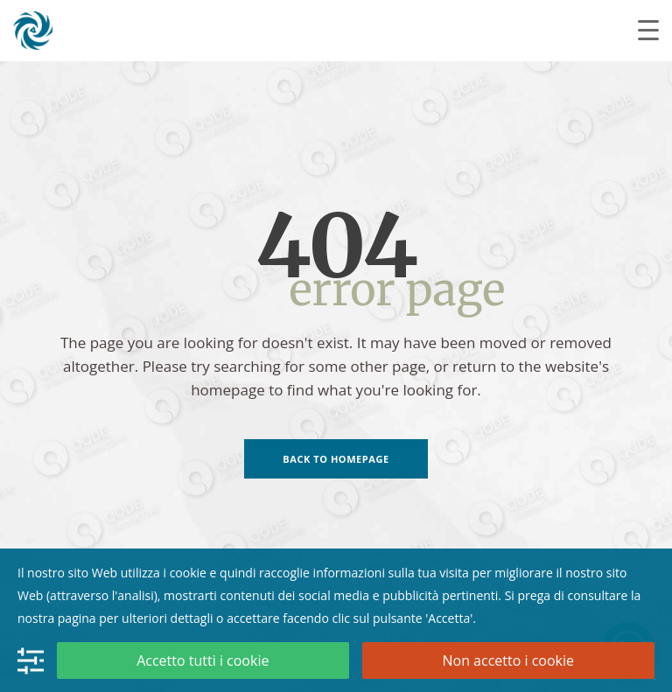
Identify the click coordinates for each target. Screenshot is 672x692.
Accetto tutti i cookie (202, 660)
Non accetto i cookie (508, 660)
